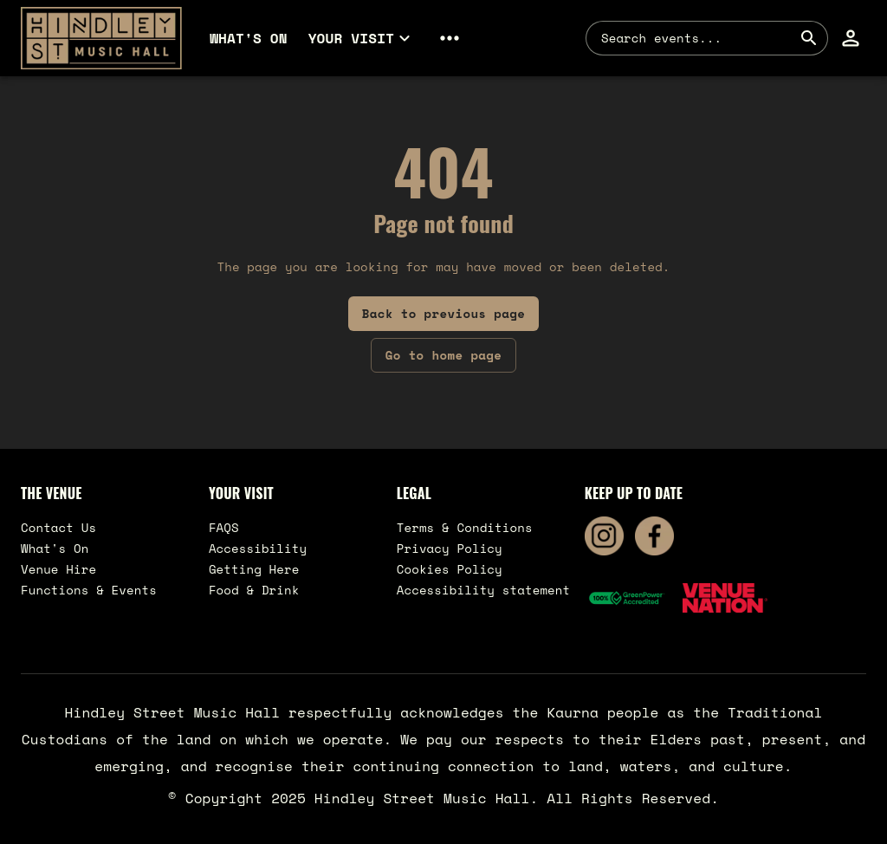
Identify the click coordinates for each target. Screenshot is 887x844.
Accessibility (258, 548)
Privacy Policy (449, 548)
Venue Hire (58, 569)
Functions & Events (89, 590)
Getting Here (254, 569)
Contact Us (58, 527)
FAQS (224, 527)
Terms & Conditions (465, 527)
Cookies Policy (449, 569)
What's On (54, 548)
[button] (361, 38)
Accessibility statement (484, 590)
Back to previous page (443, 313)
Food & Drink (254, 590)
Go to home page (443, 355)
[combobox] (696, 38)
